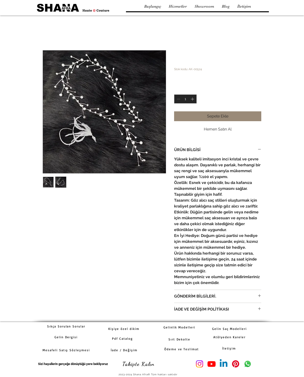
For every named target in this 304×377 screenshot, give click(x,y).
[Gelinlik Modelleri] (179, 327)
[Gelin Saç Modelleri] (229, 329)
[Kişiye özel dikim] (124, 329)
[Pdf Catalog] (122, 338)
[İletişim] (229, 348)
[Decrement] (178, 99)
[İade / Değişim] (124, 350)
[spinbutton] (185, 99)
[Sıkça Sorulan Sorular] (66, 326)
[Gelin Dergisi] (66, 337)
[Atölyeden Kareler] (229, 337)
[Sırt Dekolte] (179, 339)
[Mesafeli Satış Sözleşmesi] (66, 350)
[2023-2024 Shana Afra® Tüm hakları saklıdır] (148, 374)
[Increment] (193, 99)
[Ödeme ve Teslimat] (181, 349)
